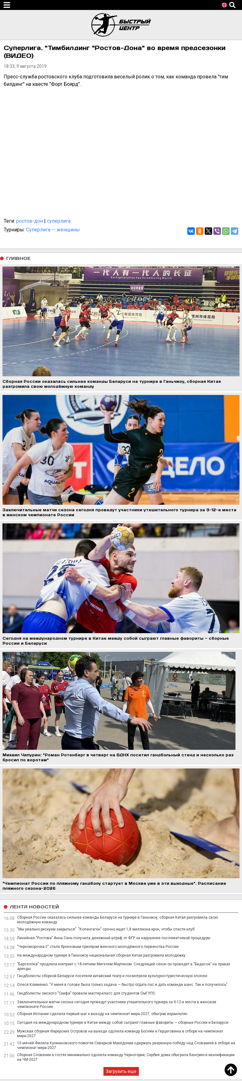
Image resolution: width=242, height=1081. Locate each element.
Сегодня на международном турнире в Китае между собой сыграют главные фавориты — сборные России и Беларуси (122, 1022)
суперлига (59, 221)
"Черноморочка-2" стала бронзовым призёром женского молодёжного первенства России (98, 946)
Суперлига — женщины (53, 230)
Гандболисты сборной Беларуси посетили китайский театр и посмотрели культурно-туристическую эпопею (112, 976)
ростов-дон (29, 221)
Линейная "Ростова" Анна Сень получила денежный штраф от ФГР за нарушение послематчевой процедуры (113, 938)
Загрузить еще (121, 1071)
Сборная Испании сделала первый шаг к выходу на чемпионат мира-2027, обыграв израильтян (102, 1014)
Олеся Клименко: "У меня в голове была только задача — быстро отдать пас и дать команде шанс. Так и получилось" (122, 984)
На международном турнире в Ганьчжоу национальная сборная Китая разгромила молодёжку (101, 955)
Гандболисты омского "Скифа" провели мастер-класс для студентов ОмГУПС (86, 993)
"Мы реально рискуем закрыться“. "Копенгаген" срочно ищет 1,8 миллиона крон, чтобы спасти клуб (105, 929)
